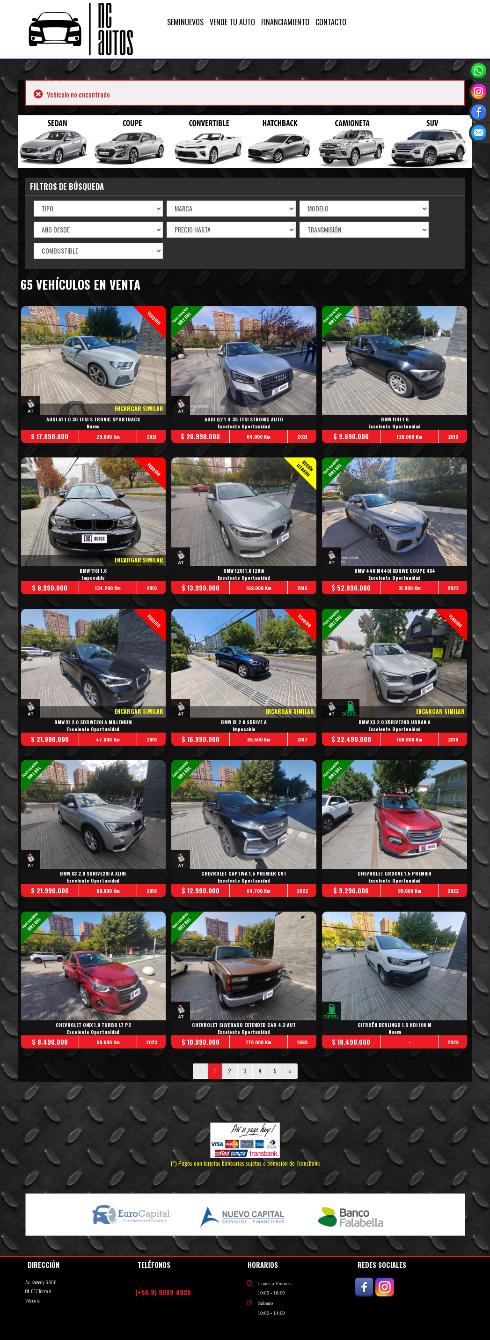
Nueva (394, 1031)
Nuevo (93, 426)
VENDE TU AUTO (232, 22)
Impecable (93, 577)
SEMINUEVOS (185, 22)
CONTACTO (330, 22)
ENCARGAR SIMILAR (139, 408)
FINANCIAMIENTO (285, 22)
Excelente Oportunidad (244, 426)
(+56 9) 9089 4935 (163, 1292)
